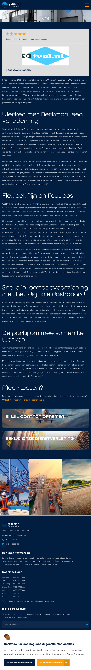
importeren (25, 257)
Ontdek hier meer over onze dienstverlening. (23, 399)
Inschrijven (86, 624)
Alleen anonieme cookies (19, 662)
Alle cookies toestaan (51, 662)
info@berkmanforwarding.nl (15, 535)
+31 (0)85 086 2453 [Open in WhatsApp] (12, 544)
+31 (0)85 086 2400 (12, 540)
